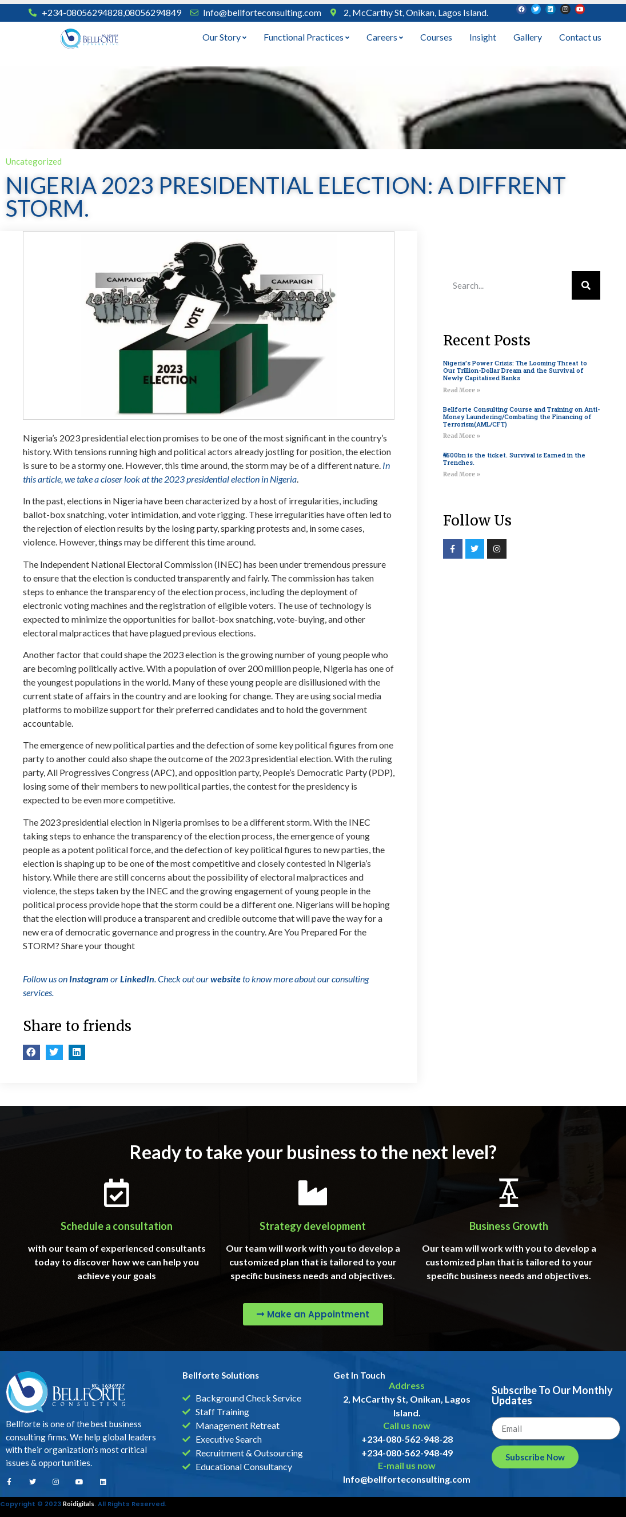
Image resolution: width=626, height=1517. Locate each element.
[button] (31, 1052)
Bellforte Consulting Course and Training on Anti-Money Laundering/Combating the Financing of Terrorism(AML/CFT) (521, 416)
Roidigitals (78, 1503)
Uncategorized (34, 161)
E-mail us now (407, 1465)
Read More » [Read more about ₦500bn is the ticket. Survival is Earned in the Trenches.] (461, 474)
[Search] (586, 285)
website (225, 978)
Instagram (89, 978)
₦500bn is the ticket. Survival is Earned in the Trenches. (514, 459)
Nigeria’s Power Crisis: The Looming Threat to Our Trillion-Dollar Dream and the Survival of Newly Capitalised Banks (515, 370)
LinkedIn (137, 978)
